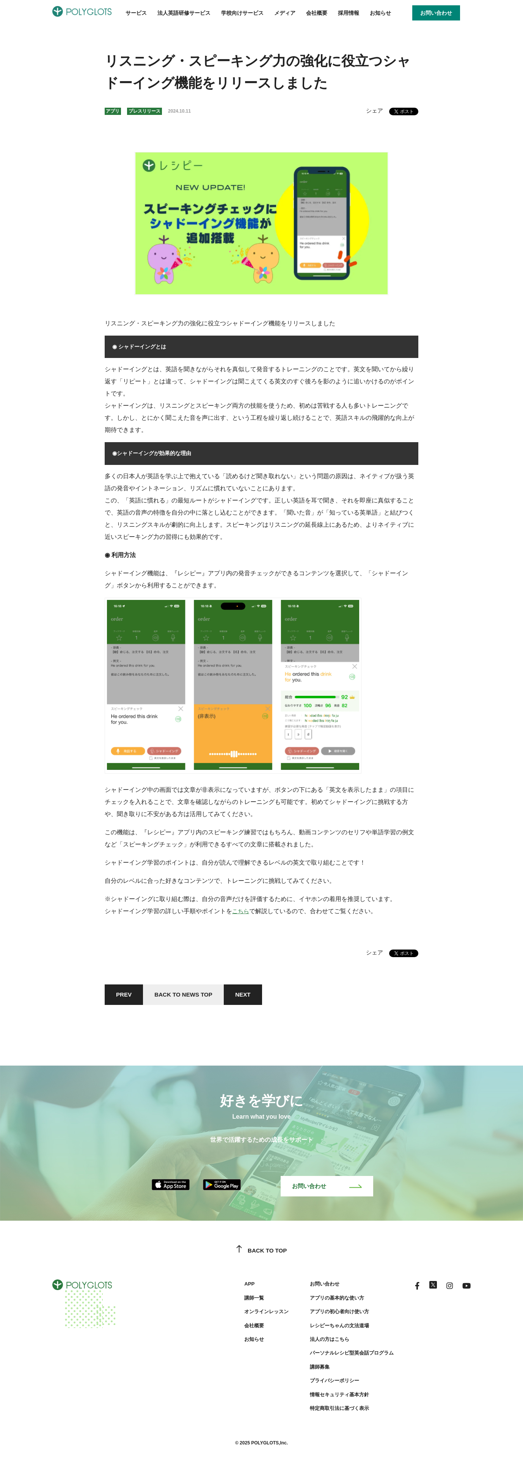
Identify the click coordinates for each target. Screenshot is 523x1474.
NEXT (251, 995)
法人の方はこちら (321, 1342)
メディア (284, 13)
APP (236, 1287)
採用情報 (348, 13)
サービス (136, 13)
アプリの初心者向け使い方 (332, 1314)
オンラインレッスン (255, 1314)
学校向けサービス (242, 13)
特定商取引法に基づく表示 (332, 1411)
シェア (374, 110)
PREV (125, 995)
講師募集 (311, 1369)
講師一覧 (242, 1300)
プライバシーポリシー (326, 1383)
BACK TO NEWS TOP (188, 995)
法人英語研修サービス (183, 13)
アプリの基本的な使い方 (329, 1300)
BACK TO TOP (261, 1253)
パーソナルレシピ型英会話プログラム (345, 1356)
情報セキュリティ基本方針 (332, 1397)
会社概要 (316, 13)
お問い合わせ (326, 1188)
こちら (241, 911)
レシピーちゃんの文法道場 (332, 1328)
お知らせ (380, 13)
